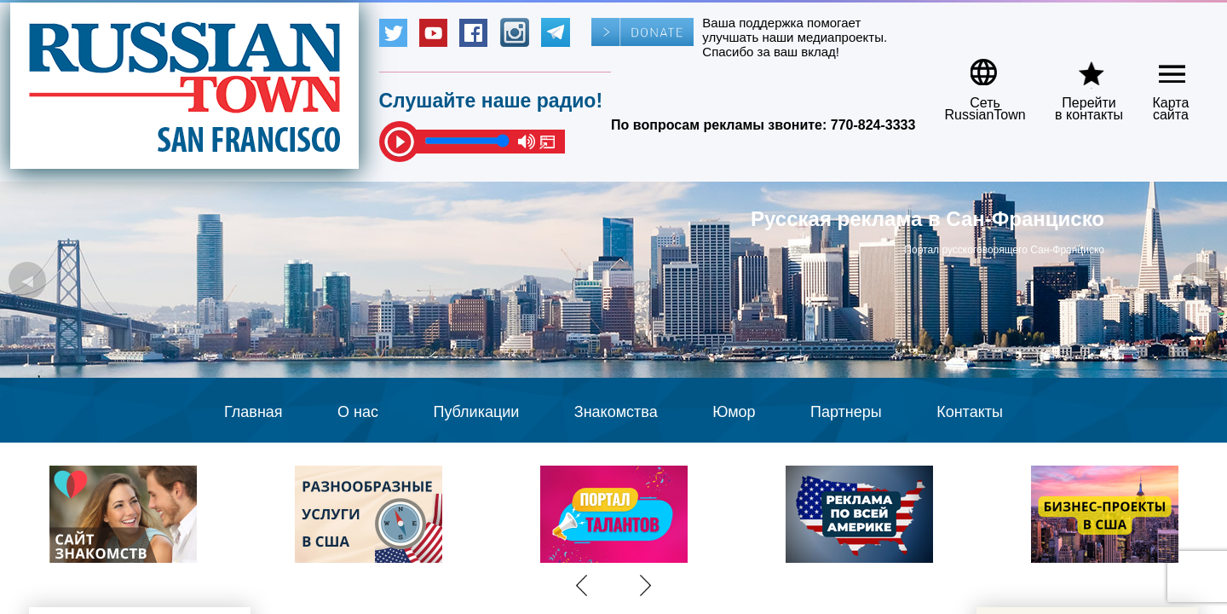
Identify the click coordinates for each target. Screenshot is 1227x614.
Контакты (969, 411)
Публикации (476, 411)
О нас (357, 411)
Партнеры (846, 411)
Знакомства (616, 411)
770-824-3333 (873, 125)
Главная (253, 411)
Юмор (733, 411)
